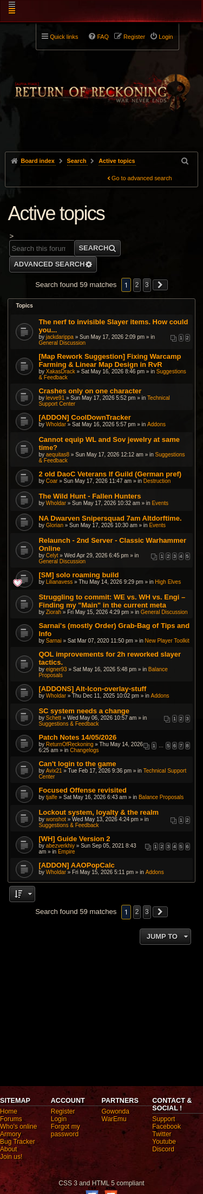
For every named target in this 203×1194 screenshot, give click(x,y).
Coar (52, 481)
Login (59, 1119)
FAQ (103, 36)
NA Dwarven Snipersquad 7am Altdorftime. (109, 518)
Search (93, 248)
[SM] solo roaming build (78, 575)
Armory (10, 1134)
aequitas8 (57, 455)
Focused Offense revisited (82, 790)
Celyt (52, 555)
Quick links (64, 36)
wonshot (56, 819)
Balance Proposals (161, 797)
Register (63, 1111)
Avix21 (54, 771)
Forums (11, 1119)
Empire (66, 852)
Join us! (11, 1157)
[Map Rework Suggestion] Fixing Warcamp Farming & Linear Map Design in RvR (109, 360)
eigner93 (56, 669)
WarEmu (114, 1119)
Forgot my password (65, 1130)
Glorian (54, 525)
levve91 (55, 398)
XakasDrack (60, 371)
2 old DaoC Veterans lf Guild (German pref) (109, 474)
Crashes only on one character (89, 391)
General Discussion (62, 343)
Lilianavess (59, 582)
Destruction (157, 481)
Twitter (161, 1134)
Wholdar (56, 424)
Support (163, 1119)
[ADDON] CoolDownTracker (84, 417)
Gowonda (115, 1111)
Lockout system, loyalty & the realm (98, 812)
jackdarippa (60, 337)
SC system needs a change (83, 711)
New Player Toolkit (167, 641)
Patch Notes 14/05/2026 (77, 737)
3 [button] (147, 285)
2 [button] (137, 285)
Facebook (166, 1126)
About (8, 1149)
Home (8, 1111)
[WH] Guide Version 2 (74, 839)
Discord (163, 1149)
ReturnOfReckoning (70, 744)
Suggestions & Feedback (68, 724)
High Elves (168, 582)
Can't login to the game (77, 764)
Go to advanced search (142, 178)
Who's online (18, 1126)
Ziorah (53, 612)
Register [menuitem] (134, 36)
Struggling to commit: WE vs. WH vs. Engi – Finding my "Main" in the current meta (111, 601)
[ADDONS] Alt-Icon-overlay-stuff (92, 689)
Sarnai (54, 641)
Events (160, 503)
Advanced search (49, 264)
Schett (53, 718)
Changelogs (84, 750)
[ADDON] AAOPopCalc (76, 865)
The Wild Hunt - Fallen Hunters (89, 496)
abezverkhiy (60, 846)
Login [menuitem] (166, 36)
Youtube (164, 1141)
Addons (156, 424)
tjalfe (51, 797)
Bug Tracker (17, 1141)
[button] (160, 284)
